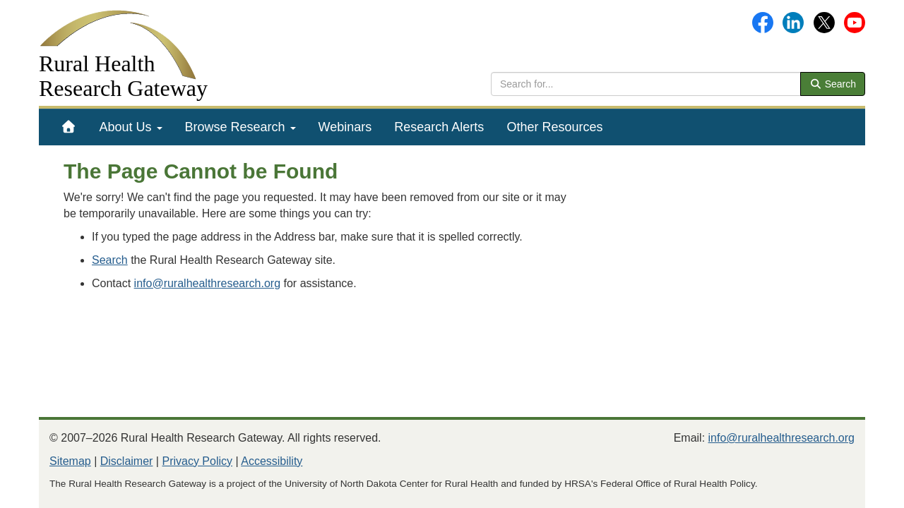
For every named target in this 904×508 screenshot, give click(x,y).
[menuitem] (68, 127)
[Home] (68, 127)
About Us (131, 127)
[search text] (646, 84)
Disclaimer (126, 461)
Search (832, 84)
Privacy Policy (197, 461)
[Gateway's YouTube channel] (854, 22)
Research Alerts (439, 127)
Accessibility (271, 461)
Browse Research (240, 127)
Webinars (345, 127)
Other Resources (554, 127)
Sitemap (70, 461)
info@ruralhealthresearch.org (207, 283)
